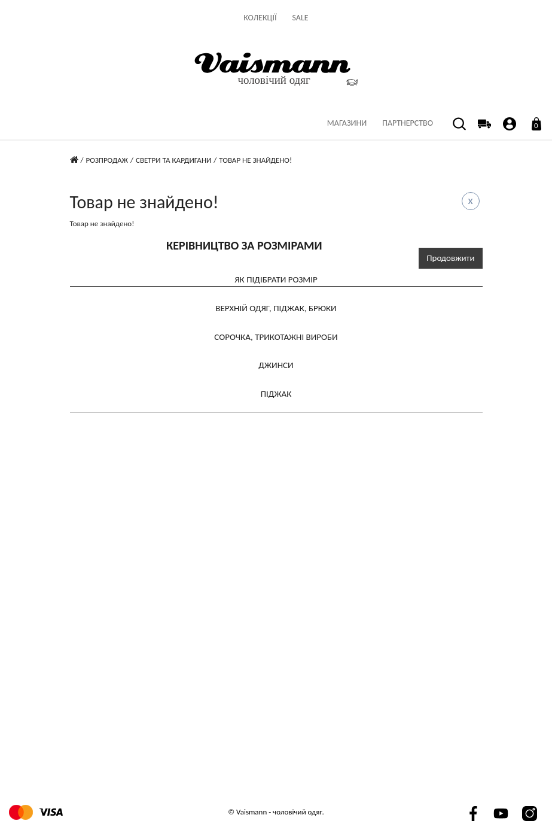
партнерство (407, 123)
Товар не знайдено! (255, 160)
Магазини (347, 123)
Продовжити (450, 258)
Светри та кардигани (173, 160)
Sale (300, 18)
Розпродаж (107, 160)
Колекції (259, 18)
